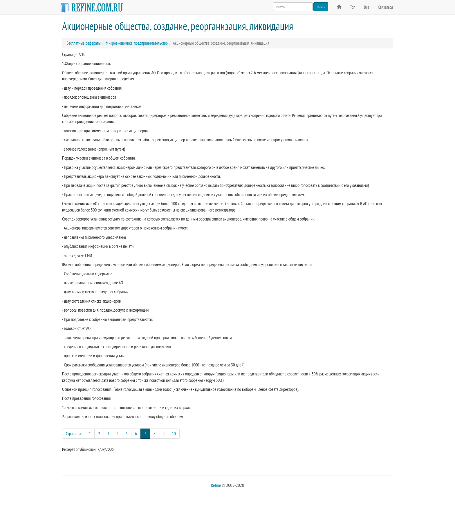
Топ (352, 7)
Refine (216, 485)
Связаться (385, 7)
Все (366, 7)
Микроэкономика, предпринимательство (137, 43)
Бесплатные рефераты (83, 43)
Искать (321, 6)
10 (174, 433)
